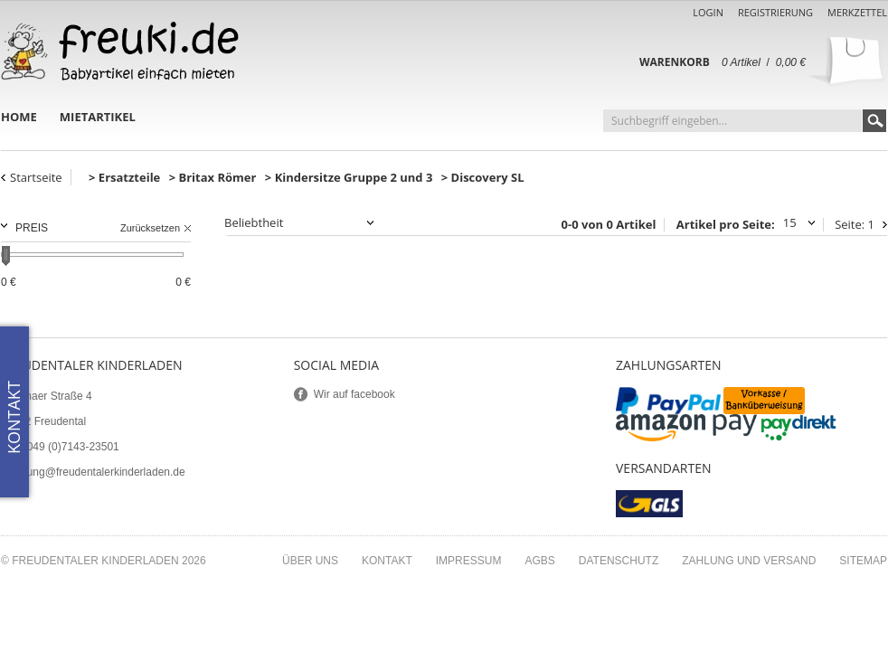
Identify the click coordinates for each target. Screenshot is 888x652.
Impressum (469, 560)
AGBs (539, 560)
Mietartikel (98, 117)
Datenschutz (618, 560)
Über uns (310, 560)
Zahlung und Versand (749, 560)
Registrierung (775, 12)
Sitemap (863, 560)
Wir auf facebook (354, 394)
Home (19, 117)
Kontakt (387, 560)
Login (708, 12)
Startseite (36, 177)
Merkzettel (857, 12)
